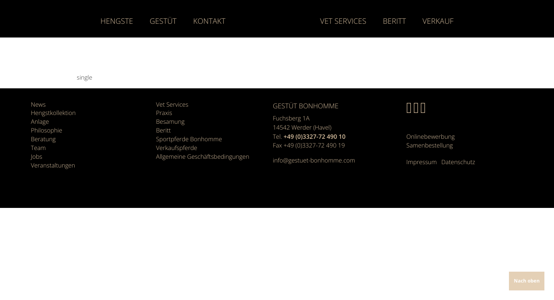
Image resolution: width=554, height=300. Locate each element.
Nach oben (527, 281)
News (38, 105)
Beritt (394, 21)
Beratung (43, 139)
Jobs (36, 157)
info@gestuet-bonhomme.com (314, 161)
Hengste (117, 21)
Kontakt (209, 21)
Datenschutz (458, 162)
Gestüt (163, 21)
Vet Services (343, 21)
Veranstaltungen (53, 166)
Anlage (40, 122)
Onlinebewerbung (430, 137)
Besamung (170, 122)
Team (38, 148)
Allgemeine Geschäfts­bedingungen (202, 157)
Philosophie (46, 131)
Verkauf (438, 21)
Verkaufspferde (176, 148)
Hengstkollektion (53, 113)
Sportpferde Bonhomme (189, 139)
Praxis (164, 113)
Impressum (421, 162)
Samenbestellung (429, 146)
